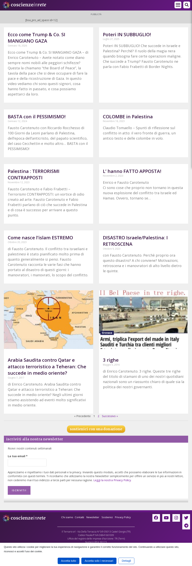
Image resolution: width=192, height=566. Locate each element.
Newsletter (92, 516)
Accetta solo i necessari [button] (99, 560)
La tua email (18, 456)
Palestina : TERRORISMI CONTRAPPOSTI (33, 174)
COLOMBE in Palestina (128, 116)
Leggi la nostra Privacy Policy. (111, 480)
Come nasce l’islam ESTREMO (40, 237)
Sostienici (108, 516)
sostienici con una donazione (96, 429)
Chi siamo (65, 516)
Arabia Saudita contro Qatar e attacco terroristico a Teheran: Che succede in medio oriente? (47, 366)
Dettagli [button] (126, 560)
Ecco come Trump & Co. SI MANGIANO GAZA (36, 37)
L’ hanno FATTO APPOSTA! (132, 171)
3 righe (111, 360)
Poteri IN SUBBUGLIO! (127, 34)
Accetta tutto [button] (68, 560)
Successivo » (110, 416)
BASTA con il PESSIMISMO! (37, 116)
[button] (186, 5)
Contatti (78, 516)
